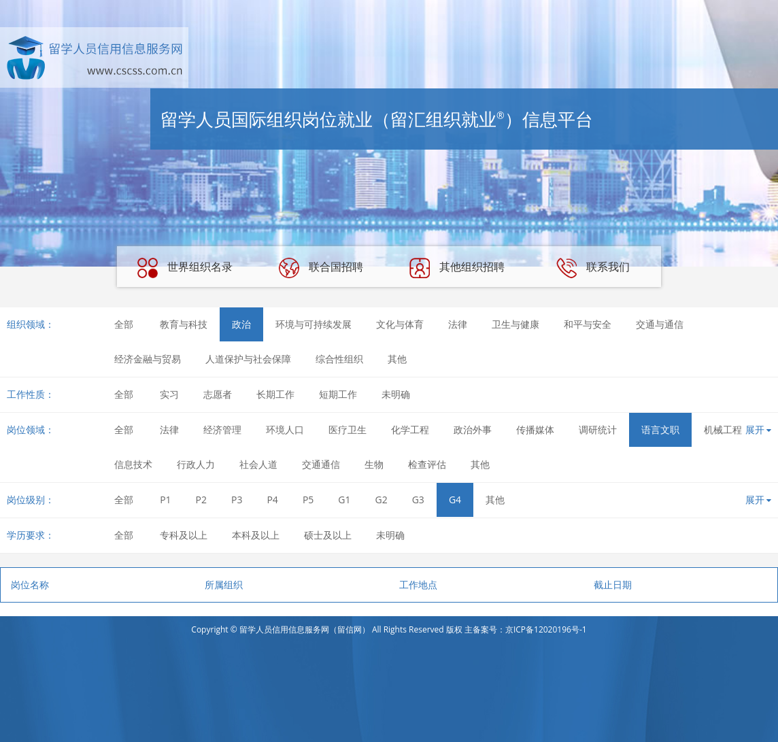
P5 (308, 499)
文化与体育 (400, 324)
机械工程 (723, 429)
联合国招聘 (321, 268)
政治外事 (473, 429)
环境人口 (285, 429)
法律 (457, 324)
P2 (201, 499)
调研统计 (598, 429)
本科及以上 (256, 534)
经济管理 (222, 429)
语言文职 (660, 429)
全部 (123, 324)
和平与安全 (587, 324)
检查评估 (427, 464)
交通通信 (321, 464)
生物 (374, 464)
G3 (418, 499)
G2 (381, 499)
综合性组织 (339, 358)
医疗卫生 (347, 429)
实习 (169, 394)
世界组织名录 (185, 268)
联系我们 (593, 268)
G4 (455, 499)
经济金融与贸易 (147, 358)
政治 (241, 324)
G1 (344, 499)
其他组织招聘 (457, 268)
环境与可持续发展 (313, 324)
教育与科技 (183, 324)
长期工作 (275, 394)
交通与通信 (659, 324)
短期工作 (338, 394)
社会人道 (258, 464)
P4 (272, 499)
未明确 (396, 394)
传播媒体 (535, 429)
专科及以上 (183, 534)
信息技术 (133, 464)
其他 (397, 358)
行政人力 (196, 464)
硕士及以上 (328, 534)
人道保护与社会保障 (248, 358)
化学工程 (410, 429)
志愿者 (217, 394)
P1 (165, 499)
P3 (236, 499)
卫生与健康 (515, 324)
